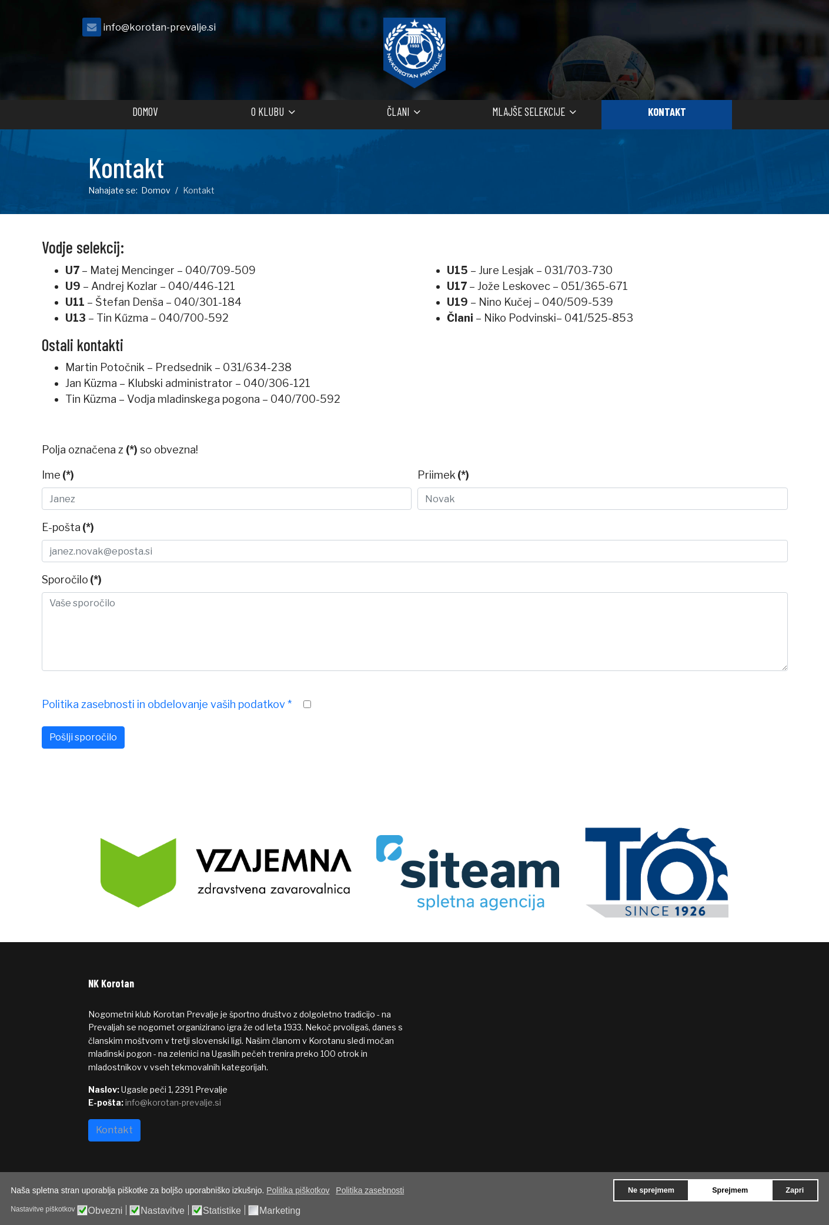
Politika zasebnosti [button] (370, 1190)
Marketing (279, 1211)
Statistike (222, 1211)
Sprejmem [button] (730, 1190)
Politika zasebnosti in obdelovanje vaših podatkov (167, 704)
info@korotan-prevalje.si (159, 27)
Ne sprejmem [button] (651, 1190)
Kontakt (667, 111)
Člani (398, 111)
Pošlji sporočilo (83, 737)
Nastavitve (163, 1211)
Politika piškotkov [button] (297, 1190)
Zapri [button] (794, 1190)
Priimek (443, 475)
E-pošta (68, 527)
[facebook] (726, 30)
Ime (58, 475)
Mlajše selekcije (528, 111)
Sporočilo (72, 579)
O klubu (267, 111)
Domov (145, 111)
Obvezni (105, 1211)
